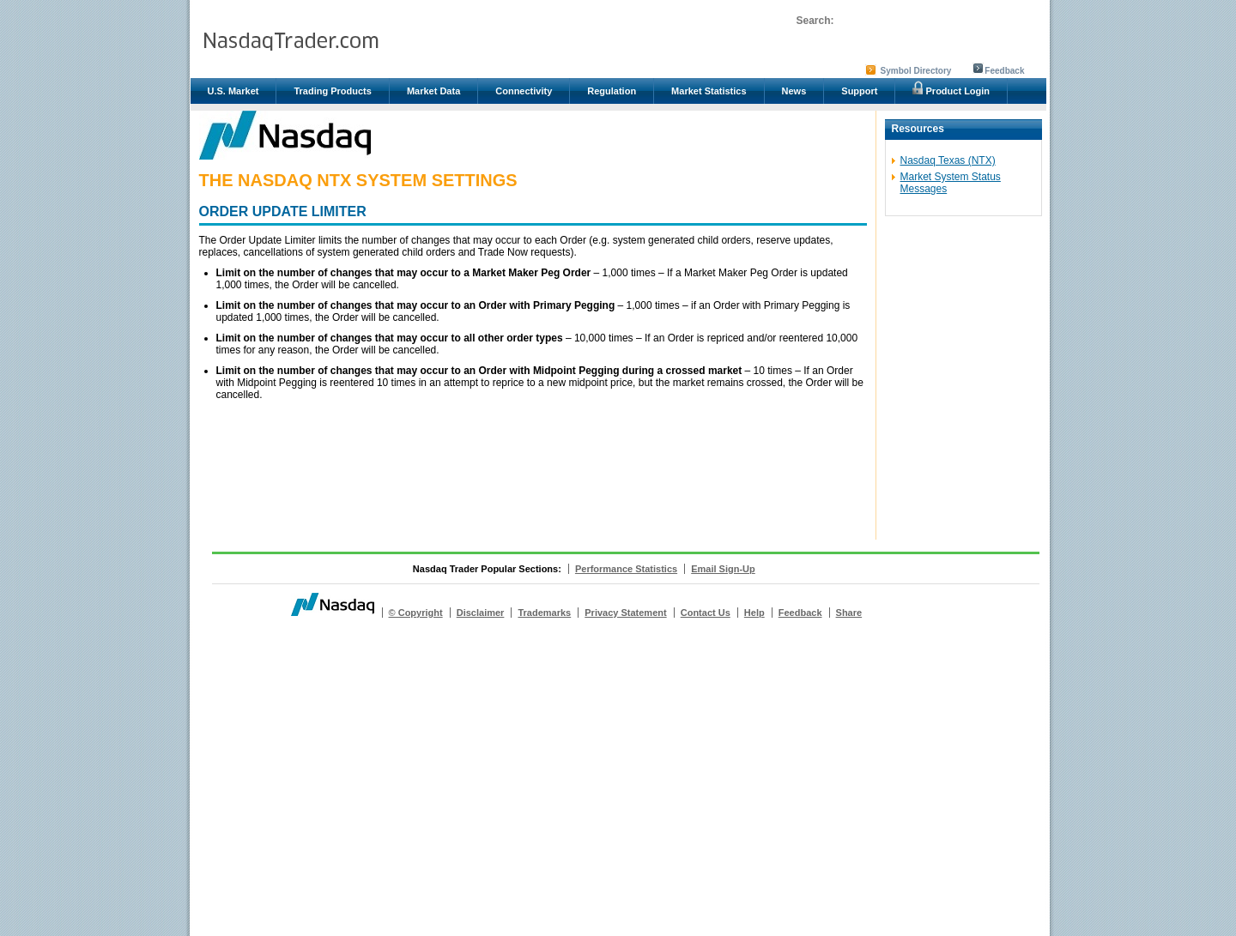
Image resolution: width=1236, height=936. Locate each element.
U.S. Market (233, 91)
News (794, 91)
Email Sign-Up (723, 569)
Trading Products (332, 91)
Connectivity (523, 91)
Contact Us (705, 612)
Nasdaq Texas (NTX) (948, 160)
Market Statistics (708, 91)
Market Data (433, 91)
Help (754, 612)
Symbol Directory (916, 70)
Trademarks (544, 612)
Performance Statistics (626, 569)
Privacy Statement (625, 612)
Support (859, 91)
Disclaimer (481, 612)
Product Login (951, 88)
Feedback (1004, 70)
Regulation (611, 91)
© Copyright (416, 612)
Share (849, 612)
